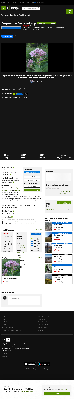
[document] (57, 391)
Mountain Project (43, 316)
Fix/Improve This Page (32, 190)
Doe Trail (18, 190)
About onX (5, 353)
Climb (3, 2)
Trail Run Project (43, 324)
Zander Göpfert (39, 81)
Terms (41, 369)
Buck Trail (8, 190)
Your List (24, 98)
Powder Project (42, 327)
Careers (4, 356)
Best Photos (14, 15)
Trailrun (22, 2)
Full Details (38, 229)
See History (62, 193)
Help (3, 319)
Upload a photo (32, 186)
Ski (28, 2)
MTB (9, 2)
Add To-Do (16, 98)
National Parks (42, 330)
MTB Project (42, 319)
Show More (7, 223)
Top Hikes (22, 15)
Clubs (4, 324)
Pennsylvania (21, 252)
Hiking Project (42, 322)
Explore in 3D (7, 36)
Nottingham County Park (33, 30)
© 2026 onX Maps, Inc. (32, 369)
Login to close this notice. (27, 391)
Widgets (5, 322)
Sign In (69, 11)
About (4, 316)
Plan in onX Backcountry (32, 172)
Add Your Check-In (64, 203)
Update (65, 191)
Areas (24, 27)
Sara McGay (50, 209)
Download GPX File (32, 180)
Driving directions (32, 177)
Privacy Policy (64, 389)
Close (57, 393)
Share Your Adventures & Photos (12, 330)
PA (29, 27)
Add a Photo (38, 257)
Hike (14, 2)
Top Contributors (7, 327)
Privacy (46, 369)
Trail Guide (5, 15)
